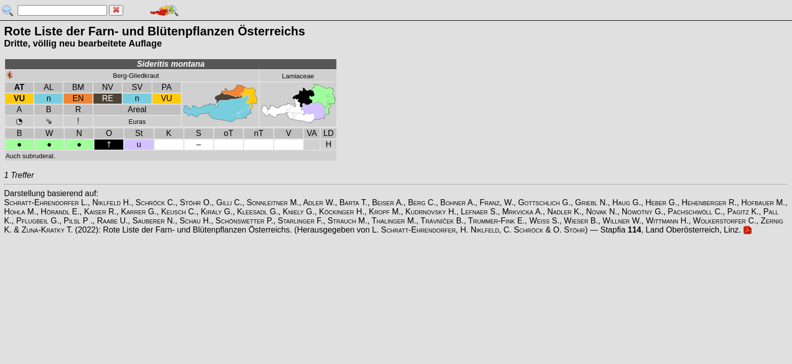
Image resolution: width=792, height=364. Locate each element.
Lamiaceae (298, 76)
